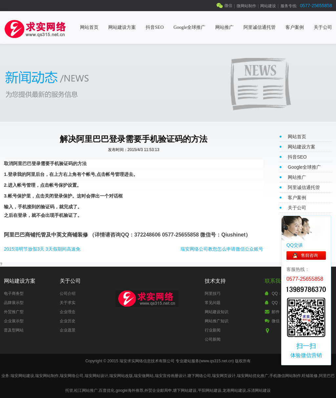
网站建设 (268, 6)
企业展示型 (14, 321)
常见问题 (212, 302)
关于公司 (323, 27)
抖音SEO (154, 27)
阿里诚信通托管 (259, 27)
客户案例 (294, 27)
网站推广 (224, 27)
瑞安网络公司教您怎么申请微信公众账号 (221, 249)
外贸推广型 (14, 312)
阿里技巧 (212, 293)
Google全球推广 (189, 27)
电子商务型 (14, 293)
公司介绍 (67, 293)
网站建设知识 (216, 312)
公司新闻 (212, 339)
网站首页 (89, 27)
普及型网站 (14, 330)
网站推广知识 (216, 321)
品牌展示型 (14, 302)
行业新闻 (212, 330)
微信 (228, 5)
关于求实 (67, 302)
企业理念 (67, 312)
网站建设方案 (122, 27)
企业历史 (67, 321)
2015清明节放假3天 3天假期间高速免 (42, 249)
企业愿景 (67, 330)
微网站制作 (246, 6)
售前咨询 (309, 255)
